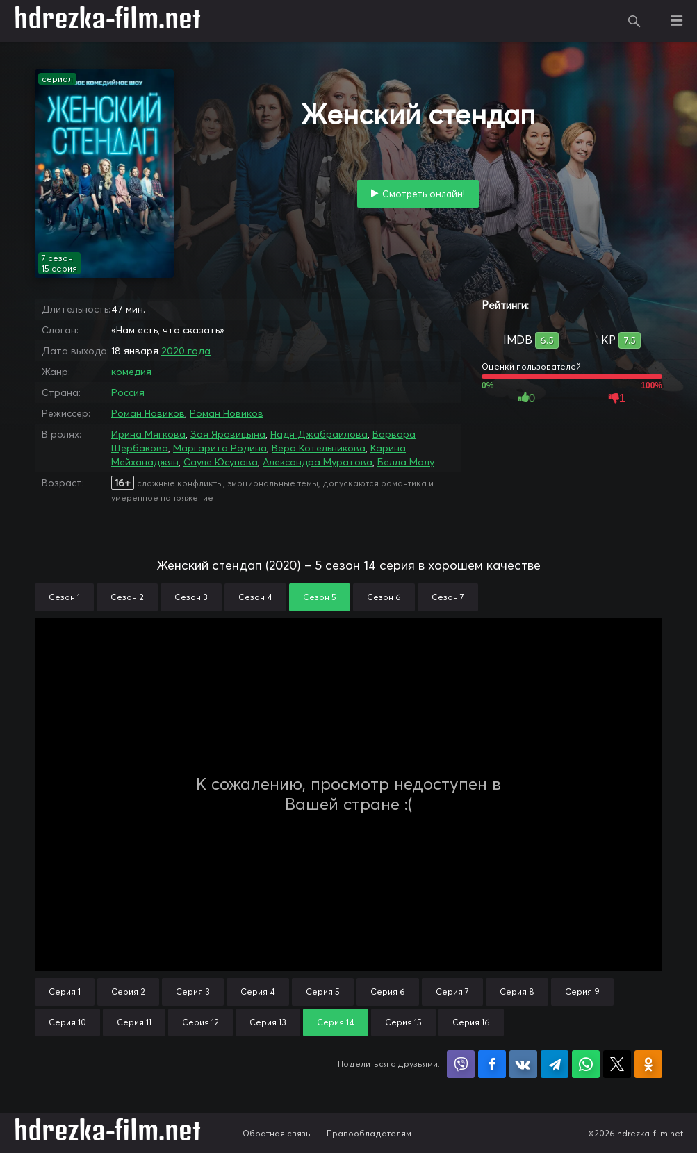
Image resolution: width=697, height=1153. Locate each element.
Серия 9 (582, 991)
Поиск (634, 21)
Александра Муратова (317, 462)
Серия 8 (517, 991)
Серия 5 (323, 991)
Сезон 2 (127, 597)
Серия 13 (267, 1022)
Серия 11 (134, 1022)
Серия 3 (193, 991)
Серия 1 (65, 991)
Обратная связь (277, 1133)
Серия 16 (471, 1022)
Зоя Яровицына (227, 434)
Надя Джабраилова (319, 434)
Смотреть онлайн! (423, 193)
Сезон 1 (64, 597)
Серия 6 (387, 991)
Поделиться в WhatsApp (586, 1064)
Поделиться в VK (523, 1064)
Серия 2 (128, 991)
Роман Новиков (148, 413)
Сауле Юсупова (220, 462)
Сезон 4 (255, 597)
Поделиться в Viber (461, 1064)
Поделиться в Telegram (554, 1064)
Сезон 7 (448, 597)
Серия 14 (335, 1022)
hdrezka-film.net (107, 21)
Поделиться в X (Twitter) (617, 1064)
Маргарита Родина (220, 448)
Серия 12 (200, 1022)
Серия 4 (257, 991)
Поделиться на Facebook (492, 1064)
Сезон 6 (384, 597)
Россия (128, 392)
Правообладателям (369, 1133)
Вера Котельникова (319, 448)
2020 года (186, 351)
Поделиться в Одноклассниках (648, 1064)
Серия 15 (403, 1022)
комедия (131, 371)
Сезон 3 (191, 597)
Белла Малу (405, 462)
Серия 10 (67, 1022)
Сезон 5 (319, 597)
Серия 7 (452, 991)
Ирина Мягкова (148, 434)
